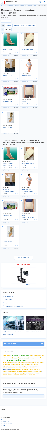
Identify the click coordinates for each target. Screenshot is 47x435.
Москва (5, 105)
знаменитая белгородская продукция (12, 371)
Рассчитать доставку (23, 343)
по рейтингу (9, 25)
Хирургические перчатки (12, 303)
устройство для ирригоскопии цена (22, 359)
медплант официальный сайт (18, 357)
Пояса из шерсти (7, 101)
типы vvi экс (37, 369)
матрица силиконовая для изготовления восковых (21, 367)
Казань (4, 131)
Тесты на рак (8, 299)
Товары (3, 419)
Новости (3, 425)
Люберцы (24, 105)
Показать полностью (23, 396)
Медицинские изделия (19, 5)
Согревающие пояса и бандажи (28, 50)
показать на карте (30, 25)
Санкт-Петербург (7, 53)
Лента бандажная (7, 127)
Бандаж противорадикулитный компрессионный (28, 102)
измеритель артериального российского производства (22, 374)
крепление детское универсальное (32, 371)
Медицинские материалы (30, 5)
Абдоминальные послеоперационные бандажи (27, 76)
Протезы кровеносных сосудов (14, 306)
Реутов (23, 79)
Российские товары (8, 5)
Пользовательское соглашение (8, 412)
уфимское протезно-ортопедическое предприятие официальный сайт (21, 362)
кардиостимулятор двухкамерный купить (22, 369)
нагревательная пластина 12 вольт (12, 366)
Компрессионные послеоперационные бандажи (8, 76)
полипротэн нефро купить (33, 360)
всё (3, 25)
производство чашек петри (20, 355)
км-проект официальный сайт (16, 360)
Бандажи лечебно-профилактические (8, 50)
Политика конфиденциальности (9, 414)
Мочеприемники (9, 296)
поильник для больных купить (10, 373)
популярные (16, 25)
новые (22, 25)
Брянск (23, 53)
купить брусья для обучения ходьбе (28, 364)
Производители (5, 421)
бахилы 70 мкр (6, 355)
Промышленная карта (6, 423)
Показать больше (23, 257)
